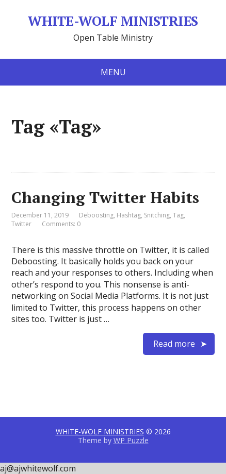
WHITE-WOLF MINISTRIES (113, 21)
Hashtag (129, 215)
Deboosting (96, 215)
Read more (174, 343)
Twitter (21, 223)
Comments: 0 (61, 223)
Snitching (157, 215)
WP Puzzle (131, 440)
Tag (178, 215)
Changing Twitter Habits (105, 197)
